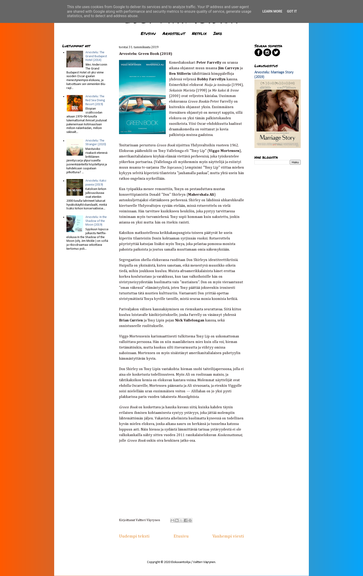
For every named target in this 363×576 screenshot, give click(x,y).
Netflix (199, 33)
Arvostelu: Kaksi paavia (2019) (95, 182)
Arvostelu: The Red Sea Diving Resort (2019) (95, 100)
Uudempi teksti (134, 536)
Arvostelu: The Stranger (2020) (95, 142)
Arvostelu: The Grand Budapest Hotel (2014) (96, 56)
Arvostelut (174, 33)
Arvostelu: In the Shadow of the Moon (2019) (96, 221)
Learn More (272, 11)
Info (217, 33)
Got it (292, 11)
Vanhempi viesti (228, 536)
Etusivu (148, 33)
